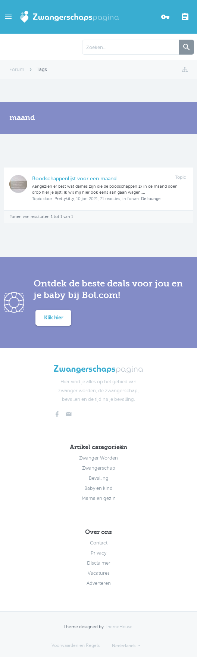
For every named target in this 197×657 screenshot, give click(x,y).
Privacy (98, 553)
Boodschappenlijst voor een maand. (75, 178)
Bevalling (99, 478)
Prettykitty (64, 198)
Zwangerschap (98, 468)
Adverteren (99, 583)
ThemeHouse (118, 626)
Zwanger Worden (98, 458)
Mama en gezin (99, 498)
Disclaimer (98, 563)
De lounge (150, 198)
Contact (98, 543)
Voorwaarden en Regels (75, 645)
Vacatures (99, 573)
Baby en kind (98, 488)
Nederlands (123, 645)
